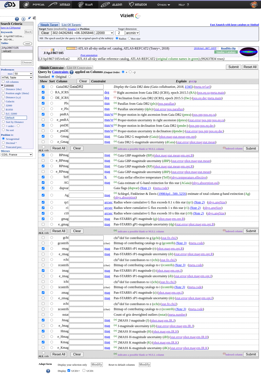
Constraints (63, 72)
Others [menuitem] (162, 4)
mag (107, 136)
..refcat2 (17, 51)
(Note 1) (145, 188)
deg (106, 92)
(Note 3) (181, 243)
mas (107, 103)
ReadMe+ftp (228, 48)
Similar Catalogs (226, 51)
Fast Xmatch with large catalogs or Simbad (234, 24)
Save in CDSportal (11, 27)
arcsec (108, 202)
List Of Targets (71, 24)
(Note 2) (199, 202)
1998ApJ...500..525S (172, 193)
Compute (9, 85)
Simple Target (49, 24)
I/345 (188, 86)
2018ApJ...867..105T (205, 48)
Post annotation (89, 55)
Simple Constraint (52, 67)
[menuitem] (9, 5)
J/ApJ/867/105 (17, 48)
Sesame (72, 28)
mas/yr (108, 114)
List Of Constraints (79, 67)
